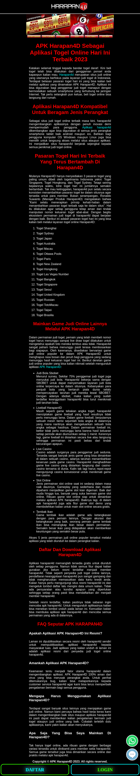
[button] (132, 754)
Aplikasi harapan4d (96, 127)
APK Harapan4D (50, 366)
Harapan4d (66, 74)
